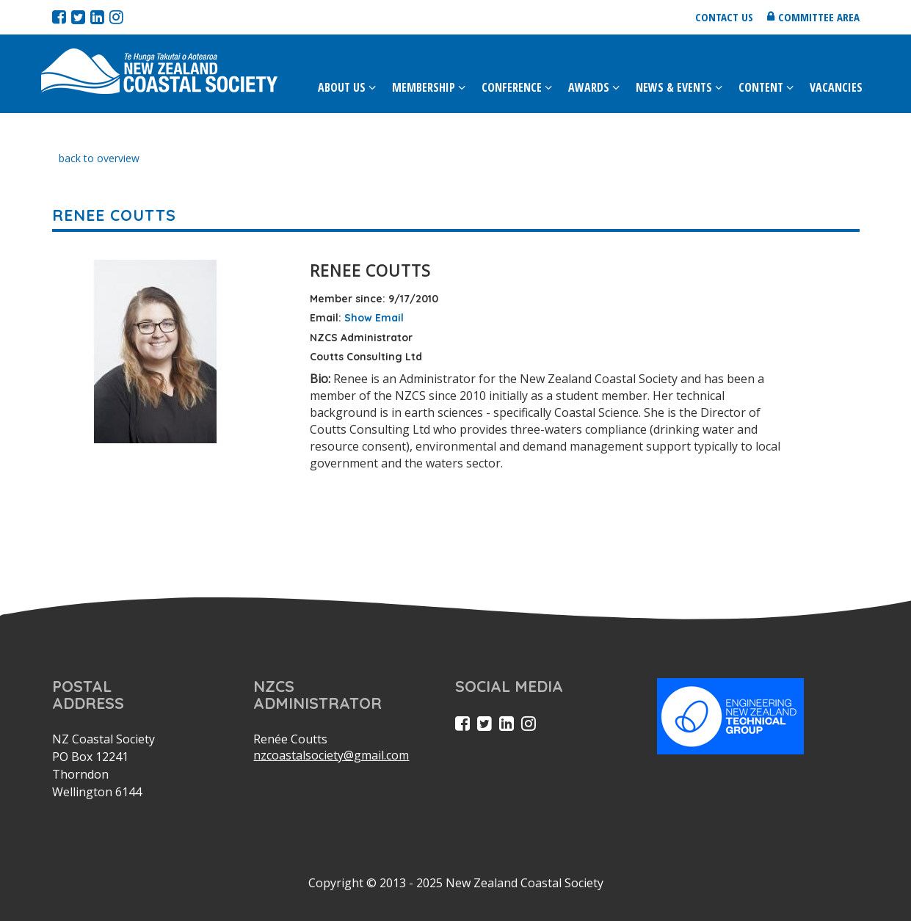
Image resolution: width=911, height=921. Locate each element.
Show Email (374, 317)
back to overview (99, 158)
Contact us (724, 17)
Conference (512, 87)
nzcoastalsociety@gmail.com (331, 755)
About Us (342, 87)
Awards (588, 87)
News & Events (674, 87)
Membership (423, 87)
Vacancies (836, 87)
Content (760, 87)
